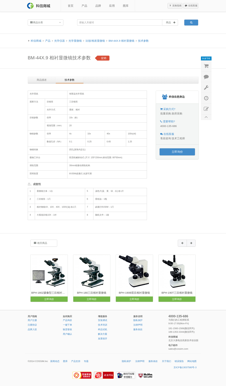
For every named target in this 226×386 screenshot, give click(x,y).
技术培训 (102, 324)
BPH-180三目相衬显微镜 (91, 292)
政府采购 (177, 113)
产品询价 (67, 320)
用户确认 (67, 334)
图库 (126, 5)
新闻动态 (55, 361)
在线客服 (190, 5)
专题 (86, 361)
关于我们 (166, 361)
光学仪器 (59, 40)
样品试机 (102, 329)
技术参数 (143, 40)
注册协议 (32, 324)
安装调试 (102, 320)
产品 (84, 5)
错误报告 (179, 361)
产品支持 (75, 361)
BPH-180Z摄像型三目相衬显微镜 (49, 292)
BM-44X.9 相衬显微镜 (121, 40)
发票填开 (102, 338)
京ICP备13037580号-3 (185, 367)
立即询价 (177, 151)
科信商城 (36, 40)
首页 (70, 5)
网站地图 (192, 361)
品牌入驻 (32, 329)
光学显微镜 (75, 40)
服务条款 (137, 329)
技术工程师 (178, 138)
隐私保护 (137, 320)
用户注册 (32, 320)
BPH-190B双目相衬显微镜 (134, 292)
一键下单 (67, 324)
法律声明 (137, 324)
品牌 (98, 5)
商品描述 (42, 79)
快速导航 (206, 58)
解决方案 (102, 334)
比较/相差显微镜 (95, 40)
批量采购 (165, 113)
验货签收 (67, 329)
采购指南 (175, 5)
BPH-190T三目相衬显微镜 (177, 292)
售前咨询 (165, 138)
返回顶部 (206, 117)
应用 (112, 5)
